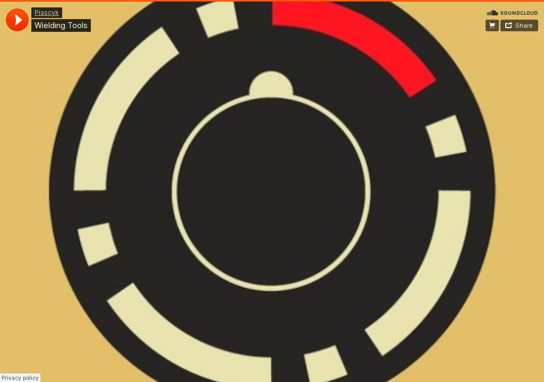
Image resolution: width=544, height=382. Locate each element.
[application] (17, 19)
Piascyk (47, 12)
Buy (492, 25)
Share (524, 25)
